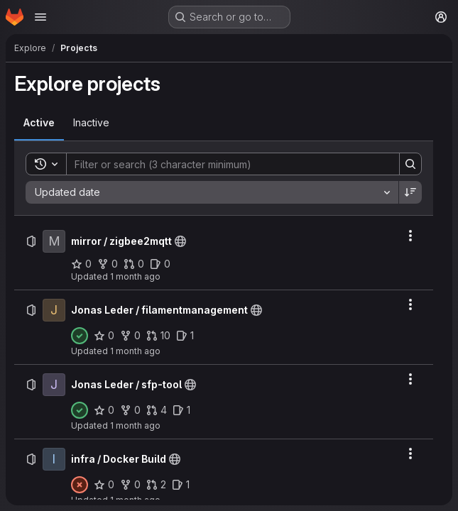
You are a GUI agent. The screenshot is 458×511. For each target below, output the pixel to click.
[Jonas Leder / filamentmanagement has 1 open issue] (185, 335)
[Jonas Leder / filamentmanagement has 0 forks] (130, 335)
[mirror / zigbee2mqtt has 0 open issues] (160, 264)
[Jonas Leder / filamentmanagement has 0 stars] (104, 335)
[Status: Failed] (79, 484)
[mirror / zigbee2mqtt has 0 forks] (107, 264)
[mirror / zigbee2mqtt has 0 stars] (81, 264)
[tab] (39, 123)
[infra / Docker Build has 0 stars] (104, 484)
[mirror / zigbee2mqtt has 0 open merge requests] (134, 264)
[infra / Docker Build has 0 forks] (130, 484)
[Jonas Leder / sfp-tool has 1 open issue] (181, 410)
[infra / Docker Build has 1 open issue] (181, 484)
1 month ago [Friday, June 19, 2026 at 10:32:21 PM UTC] (135, 425)
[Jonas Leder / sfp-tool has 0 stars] (104, 410)
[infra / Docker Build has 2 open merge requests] (156, 484)
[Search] (226, 163)
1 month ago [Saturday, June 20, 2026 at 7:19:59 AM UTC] (135, 276)
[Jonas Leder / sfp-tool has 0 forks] (130, 410)
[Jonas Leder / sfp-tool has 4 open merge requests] (156, 410)
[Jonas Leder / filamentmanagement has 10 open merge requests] (158, 335)
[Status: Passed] (79, 335)
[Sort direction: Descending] (410, 192)
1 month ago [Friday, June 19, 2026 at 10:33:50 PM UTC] (135, 351)
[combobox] (212, 192)
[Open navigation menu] (40, 17)
